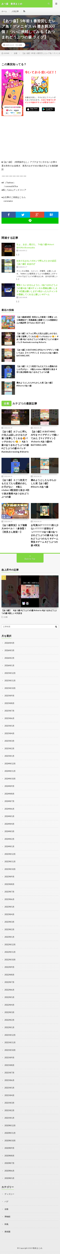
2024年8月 (9, 794)
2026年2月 (9, 658)
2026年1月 (9, 665)
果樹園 (7, 1231)
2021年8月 (9, 1065)
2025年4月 (9, 733)
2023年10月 (10, 869)
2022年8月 (9, 974)
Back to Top (30, 559)
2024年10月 (10, 778)
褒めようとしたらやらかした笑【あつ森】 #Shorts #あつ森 (43, 483)
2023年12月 (10, 854)
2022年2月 (9, 1020)
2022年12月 (10, 944)
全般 (20, 45)
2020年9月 (9, 1148)
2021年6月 (9, 1080)
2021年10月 (10, 1050)
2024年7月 (9, 801)
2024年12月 (10, 763)
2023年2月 (9, 929)
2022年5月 (9, 997)
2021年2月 (9, 1110)
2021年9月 (9, 1057)
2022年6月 (9, 990)
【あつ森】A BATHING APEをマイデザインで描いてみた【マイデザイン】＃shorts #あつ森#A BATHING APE (37, 353)
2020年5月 (9, 1178)
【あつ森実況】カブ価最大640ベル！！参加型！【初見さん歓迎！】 (14, 528)
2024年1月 (9, 846)
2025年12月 (10, 673)
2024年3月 (9, 831)
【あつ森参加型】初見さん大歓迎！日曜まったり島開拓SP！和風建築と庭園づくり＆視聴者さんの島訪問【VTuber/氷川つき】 (37, 320)
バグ (6, 1201)
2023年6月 (9, 899)
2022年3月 (9, 1012)
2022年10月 (10, 959)
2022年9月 (9, 967)
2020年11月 (10, 1133)
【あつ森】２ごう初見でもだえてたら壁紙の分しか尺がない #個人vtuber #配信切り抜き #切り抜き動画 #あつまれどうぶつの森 (36, 369)
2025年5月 (9, 726)
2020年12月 (10, 1125)
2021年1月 (9, 1118)
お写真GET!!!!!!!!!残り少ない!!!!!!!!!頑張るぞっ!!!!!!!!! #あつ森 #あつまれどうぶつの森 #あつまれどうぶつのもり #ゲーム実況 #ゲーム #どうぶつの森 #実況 (45, 535)
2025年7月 (9, 710)
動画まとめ (37, 1248)
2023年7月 (9, 891)
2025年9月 (9, 695)
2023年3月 (9, 922)
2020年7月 (9, 1163)
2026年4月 (9, 643)
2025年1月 (9, 756)
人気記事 (15, 11)
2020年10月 (10, 1140)
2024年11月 (10, 771)
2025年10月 (10, 688)
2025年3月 (9, 741)
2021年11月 (10, 1042)
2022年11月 (10, 952)
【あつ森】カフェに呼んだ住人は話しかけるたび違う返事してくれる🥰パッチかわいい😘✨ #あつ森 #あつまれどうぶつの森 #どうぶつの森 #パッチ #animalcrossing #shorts (15, 441)
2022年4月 (9, 1005)
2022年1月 (9, 1027)
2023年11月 (10, 861)
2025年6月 (9, 718)
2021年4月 (9, 1095)
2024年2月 (9, 839)
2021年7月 (9, 1072)
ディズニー (9, 1194)
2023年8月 (9, 884)
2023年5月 (9, 907)
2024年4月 (9, 824)
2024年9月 (9, 786)
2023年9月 (9, 876)
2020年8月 (9, 1155)
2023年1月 (9, 937)
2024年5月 (9, 816)
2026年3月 (9, 650)
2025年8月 (9, 703)
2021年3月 (9, 1103)
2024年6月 (9, 809)
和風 (6, 1224)
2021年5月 (9, 1087)
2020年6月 (9, 1170)
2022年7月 (9, 982)
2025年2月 (9, 748)
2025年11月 (10, 680)
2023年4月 (9, 914)
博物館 (7, 1216)
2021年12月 (10, 1035)
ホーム (4, 11)
